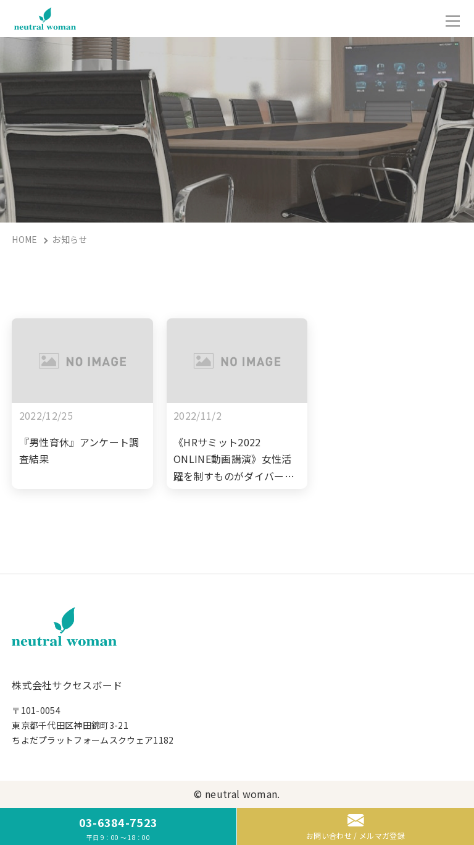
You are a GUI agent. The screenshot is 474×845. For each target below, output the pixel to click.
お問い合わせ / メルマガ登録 (355, 827)
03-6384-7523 (118, 828)
